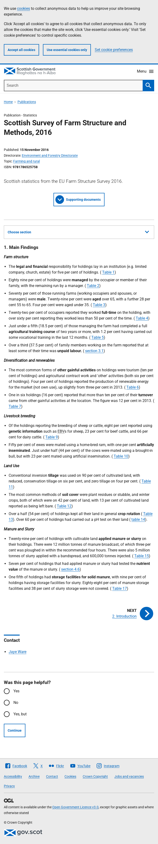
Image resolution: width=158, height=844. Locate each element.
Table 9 (51, 437)
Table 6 (132, 387)
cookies (23, 8)
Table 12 (64, 506)
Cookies (70, 776)
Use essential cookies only (67, 50)
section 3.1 (94, 351)
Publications (27, 102)
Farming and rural (26, 161)
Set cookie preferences (114, 49)
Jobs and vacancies (129, 776)
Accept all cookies (21, 50)
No (15, 702)
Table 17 (119, 588)
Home (8, 102)
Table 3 (99, 305)
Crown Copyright (95, 776)
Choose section (78, 231)
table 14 (138, 519)
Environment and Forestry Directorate (50, 155)
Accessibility (13, 776)
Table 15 (141, 556)
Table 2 (93, 285)
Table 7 (15, 406)
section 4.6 (70, 569)
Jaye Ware (17, 651)
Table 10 (121, 456)
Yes (16, 691)
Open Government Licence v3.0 (75, 807)
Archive (34, 776)
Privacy (9, 786)
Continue (15, 730)
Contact (52, 776)
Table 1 (108, 272)
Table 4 (142, 318)
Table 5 (97, 337)
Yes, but (20, 714)
